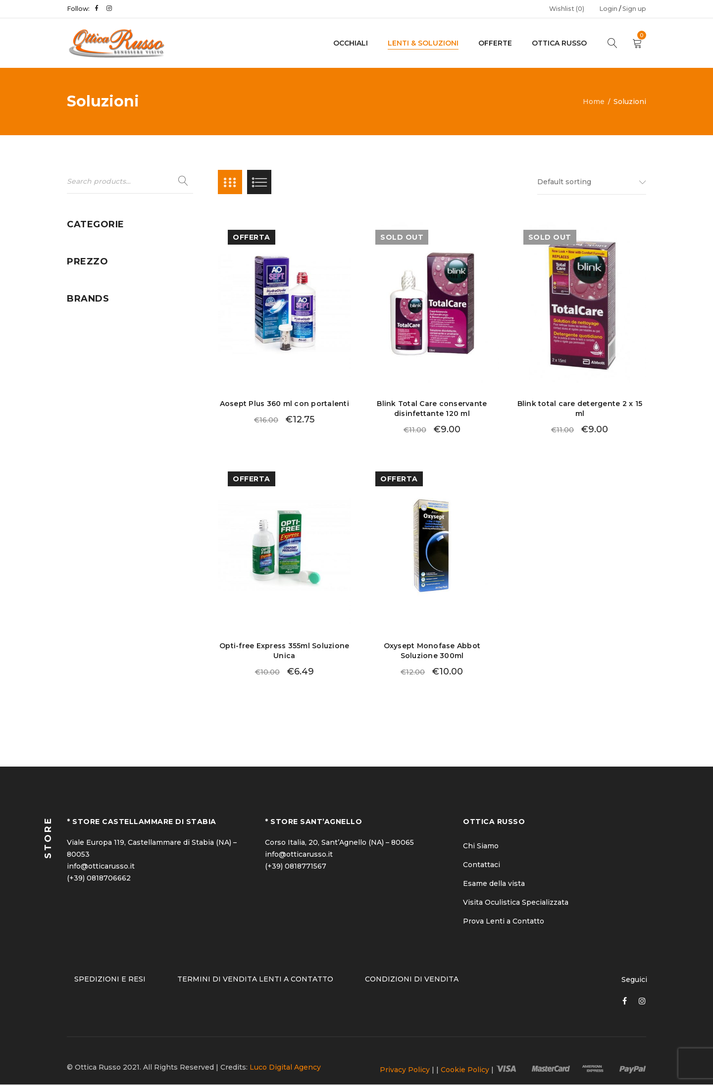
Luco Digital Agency (285, 1067)
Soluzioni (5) (88, 302)
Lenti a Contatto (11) (102, 264)
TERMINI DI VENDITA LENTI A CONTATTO (255, 979)
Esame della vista (494, 883)
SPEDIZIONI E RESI (110, 979)
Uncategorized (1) (98, 320)
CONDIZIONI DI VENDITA (411, 979)
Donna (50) (86, 245)
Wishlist (566, 8)
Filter (176, 413)
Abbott (79, 473)
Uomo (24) (85, 339)
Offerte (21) (86, 283)
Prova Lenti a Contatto (503, 921)
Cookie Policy (465, 1070)
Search (183, 181)
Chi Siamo (481, 846)
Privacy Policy (405, 1070)
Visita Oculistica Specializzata (515, 902)
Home (594, 101)
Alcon (77, 492)
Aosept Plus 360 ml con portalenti (284, 404)
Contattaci (481, 865)
